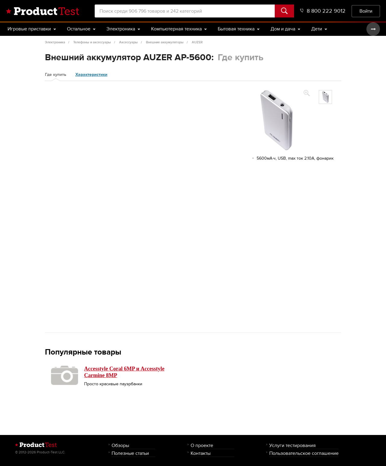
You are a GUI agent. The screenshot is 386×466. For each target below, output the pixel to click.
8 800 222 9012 (323, 11)
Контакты (200, 453)
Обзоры (120, 445)
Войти (365, 11)
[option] (325, 97)
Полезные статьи (130, 453)
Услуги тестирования (292, 445)
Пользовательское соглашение (304, 453)
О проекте (202, 445)
